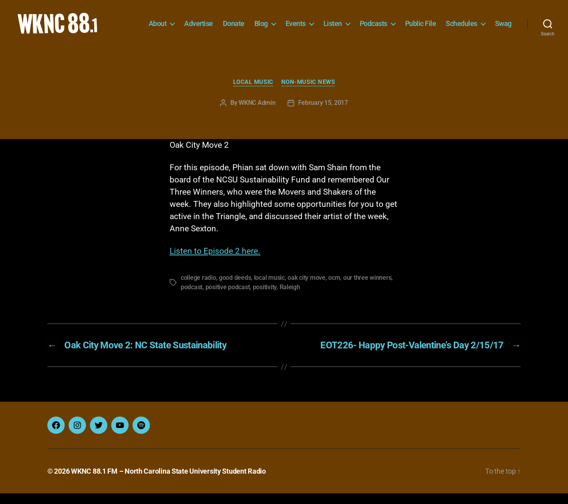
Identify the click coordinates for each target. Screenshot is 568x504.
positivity (265, 297)
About (184, 23)
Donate (260, 23)
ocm (334, 288)
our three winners (367, 288)
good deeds (235, 288)
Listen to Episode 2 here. (215, 261)
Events (322, 23)
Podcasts (400, 23)
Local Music (253, 92)
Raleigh (290, 297)
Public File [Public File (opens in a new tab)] (447, 23)
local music (269, 288)
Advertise (225, 23)
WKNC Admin (257, 113)
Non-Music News (308, 92)
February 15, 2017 (323, 113)
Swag (503, 34)
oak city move (306, 288)
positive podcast (228, 297)
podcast (191, 297)
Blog (287, 23)
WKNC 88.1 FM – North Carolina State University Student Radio (168, 482)
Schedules (488, 23)
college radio (198, 288)
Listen (359, 23)
